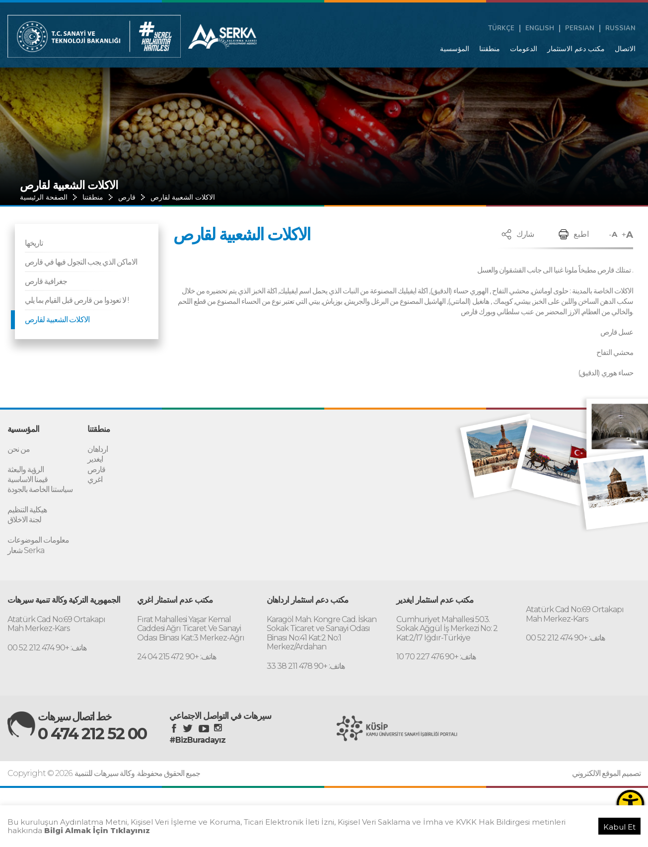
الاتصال (625, 49)
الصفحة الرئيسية (44, 197)
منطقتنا (489, 49)
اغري (94, 479)
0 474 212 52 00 (95, 731)
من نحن (18, 449)
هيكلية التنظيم (27, 508)
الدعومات (523, 49)
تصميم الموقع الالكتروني (606, 771)
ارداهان (97, 449)
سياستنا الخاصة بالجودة (39, 489)
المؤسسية (454, 49)
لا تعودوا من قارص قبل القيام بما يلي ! (77, 300)
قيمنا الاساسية (27, 479)
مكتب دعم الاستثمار (576, 49)
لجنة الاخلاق (24, 518)
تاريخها (34, 243)
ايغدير (95, 459)
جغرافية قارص (46, 281)
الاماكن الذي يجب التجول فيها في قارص (81, 262)
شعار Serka (25, 548)
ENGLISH (539, 28)
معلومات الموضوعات (38, 538)
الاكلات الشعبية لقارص (182, 197)
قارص (127, 197)
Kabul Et (619, 827)
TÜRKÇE (501, 28)
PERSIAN (579, 28)
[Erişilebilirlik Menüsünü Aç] (630, 803)
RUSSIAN (620, 28)
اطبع (581, 234)
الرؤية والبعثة (25, 469)
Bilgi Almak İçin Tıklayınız (97, 830)
